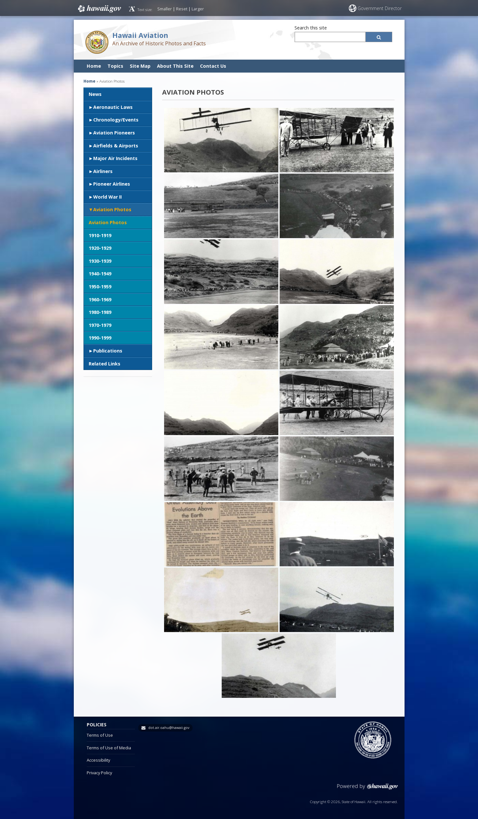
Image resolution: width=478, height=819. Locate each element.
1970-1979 (100, 325)
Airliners (103, 171)
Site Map (140, 66)
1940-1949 (100, 274)
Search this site (311, 28)
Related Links (104, 364)
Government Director (380, 8)
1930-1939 (100, 261)
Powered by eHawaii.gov (367, 789)
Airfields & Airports (115, 146)
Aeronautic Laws (113, 107)
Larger (198, 9)
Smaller (164, 9)
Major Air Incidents (115, 158)
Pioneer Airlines (111, 184)
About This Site (175, 66)
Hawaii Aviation (140, 35)
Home (94, 66)
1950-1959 (100, 286)
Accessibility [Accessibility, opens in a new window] (98, 760)
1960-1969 (100, 299)
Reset (181, 9)
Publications (107, 351)
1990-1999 (100, 338)
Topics (115, 66)
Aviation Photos (112, 209)
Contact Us (213, 66)
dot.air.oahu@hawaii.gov (168, 727)
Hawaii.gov (98, 9)
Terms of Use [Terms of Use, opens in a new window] (100, 735)
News (95, 94)
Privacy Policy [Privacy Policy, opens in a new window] (99, 773)
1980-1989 (100, 312)
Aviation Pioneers (114, 133)
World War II (107, 197)
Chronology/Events (116, 120)
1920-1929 (100, 248)
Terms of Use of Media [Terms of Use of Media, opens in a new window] (109, 748)
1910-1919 (100, 235)
